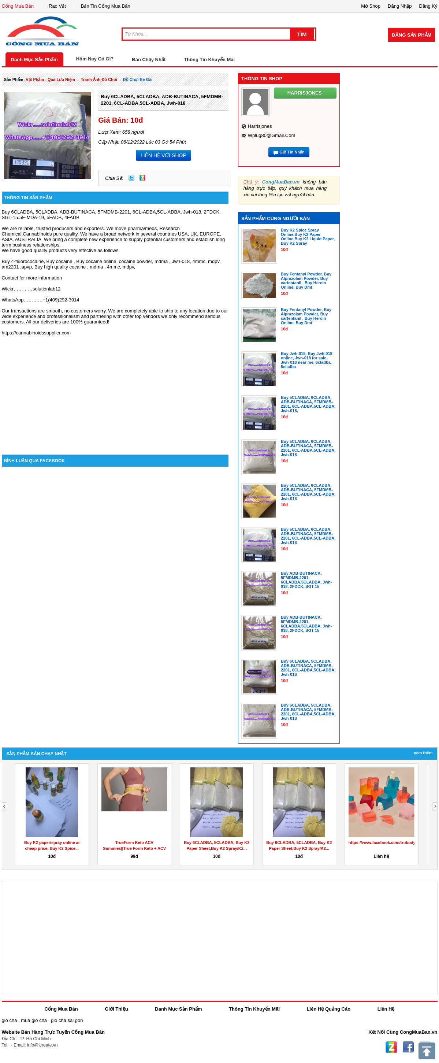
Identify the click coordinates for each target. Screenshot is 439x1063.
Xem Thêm (423, 753)
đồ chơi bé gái (138, 79)
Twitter (131, 178)
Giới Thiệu (116, 1009)
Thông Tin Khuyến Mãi (209, 59)
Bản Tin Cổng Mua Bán (105, 6)
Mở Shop (370, 6)
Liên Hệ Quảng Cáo (328, 1009)
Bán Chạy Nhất (148, 59)
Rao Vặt (57, 6)
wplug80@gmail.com (271, 135)
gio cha (9, 1020)
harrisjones (260, 126)
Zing (142, 178)
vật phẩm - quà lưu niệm (50, 79)
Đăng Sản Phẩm (411, 35)
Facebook (408, 1047)
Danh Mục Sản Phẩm (34, 59)
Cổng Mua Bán (18, 6)
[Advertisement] (115, 392)
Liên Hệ (386, 1009)
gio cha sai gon (67, 1020)
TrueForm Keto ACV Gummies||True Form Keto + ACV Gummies (134, 848)
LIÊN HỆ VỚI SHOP (163, 155)
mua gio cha (34, 1020)
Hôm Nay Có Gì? (95, 59)
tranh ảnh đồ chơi (99, 79)
